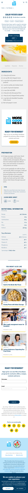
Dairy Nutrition (9, 455)
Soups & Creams (19, 21)
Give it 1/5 (4, 17)
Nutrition (21, 65)
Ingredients (7, 65)
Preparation (14, 65)
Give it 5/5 (11, 17)
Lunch (11, 21)
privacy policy (18, 415)
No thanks (20, 488)
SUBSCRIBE (14, 142)
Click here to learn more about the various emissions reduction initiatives (14, 469)
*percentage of (8, 250)
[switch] (14, 39)
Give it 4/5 (10, 17)
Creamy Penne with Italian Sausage (13, 304)
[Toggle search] (26, 2)
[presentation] (14, 395)
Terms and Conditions (20, 484)
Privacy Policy (8, 484)
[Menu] (2, 2)
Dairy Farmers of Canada (14, 3)
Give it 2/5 (6, 17)
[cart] (23, 2)
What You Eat (19, 455)
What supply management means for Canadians (13, 325)
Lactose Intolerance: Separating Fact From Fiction (13, 350)
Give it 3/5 (8, 17)
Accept (8, 488)
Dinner (6, 21)
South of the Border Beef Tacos (12, 285)
